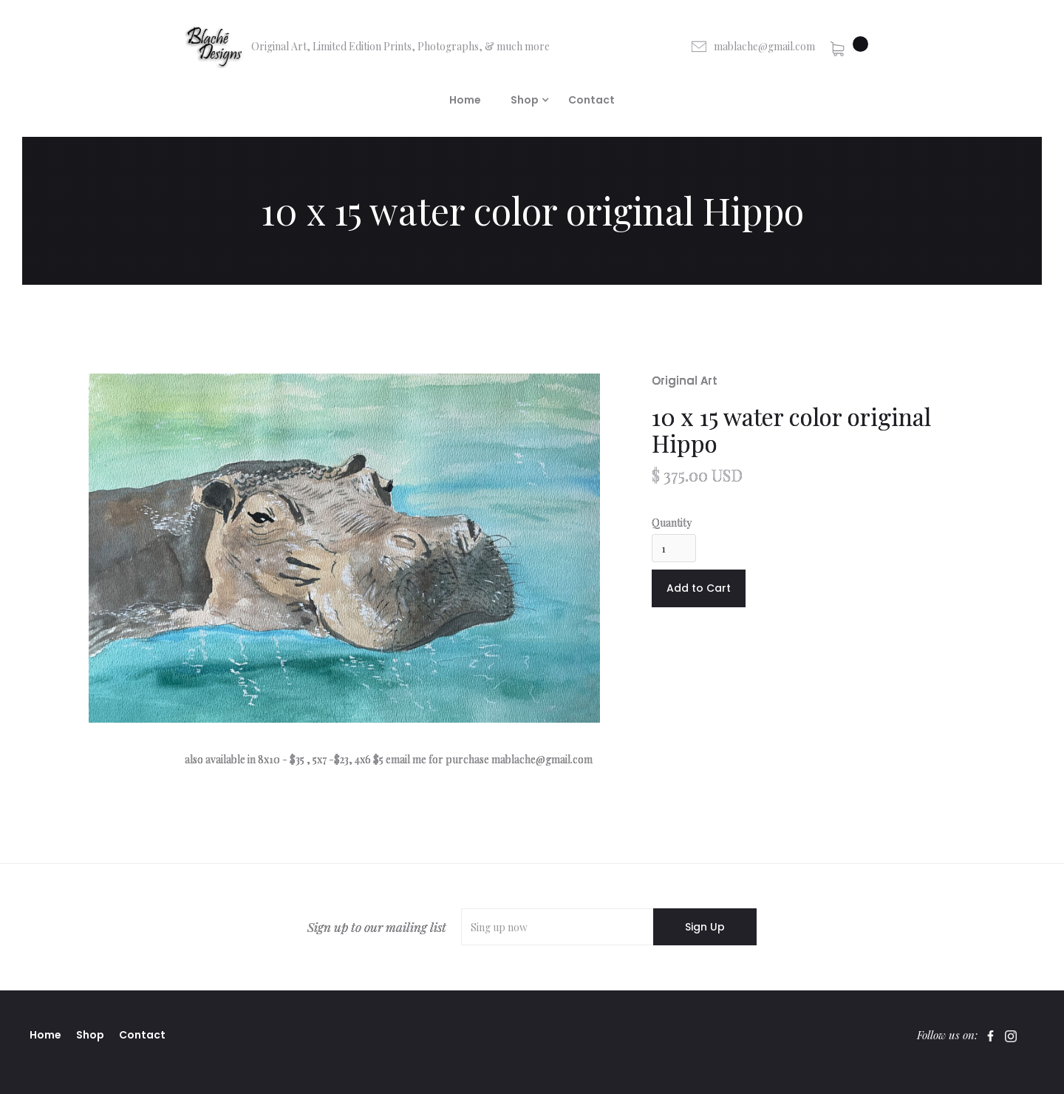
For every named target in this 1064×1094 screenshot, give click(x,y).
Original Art (684, 381)
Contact (591, 99)
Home (465, 99)
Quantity (672, 523)
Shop (90, 1034)
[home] (367, 46)
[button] (849, 46)
